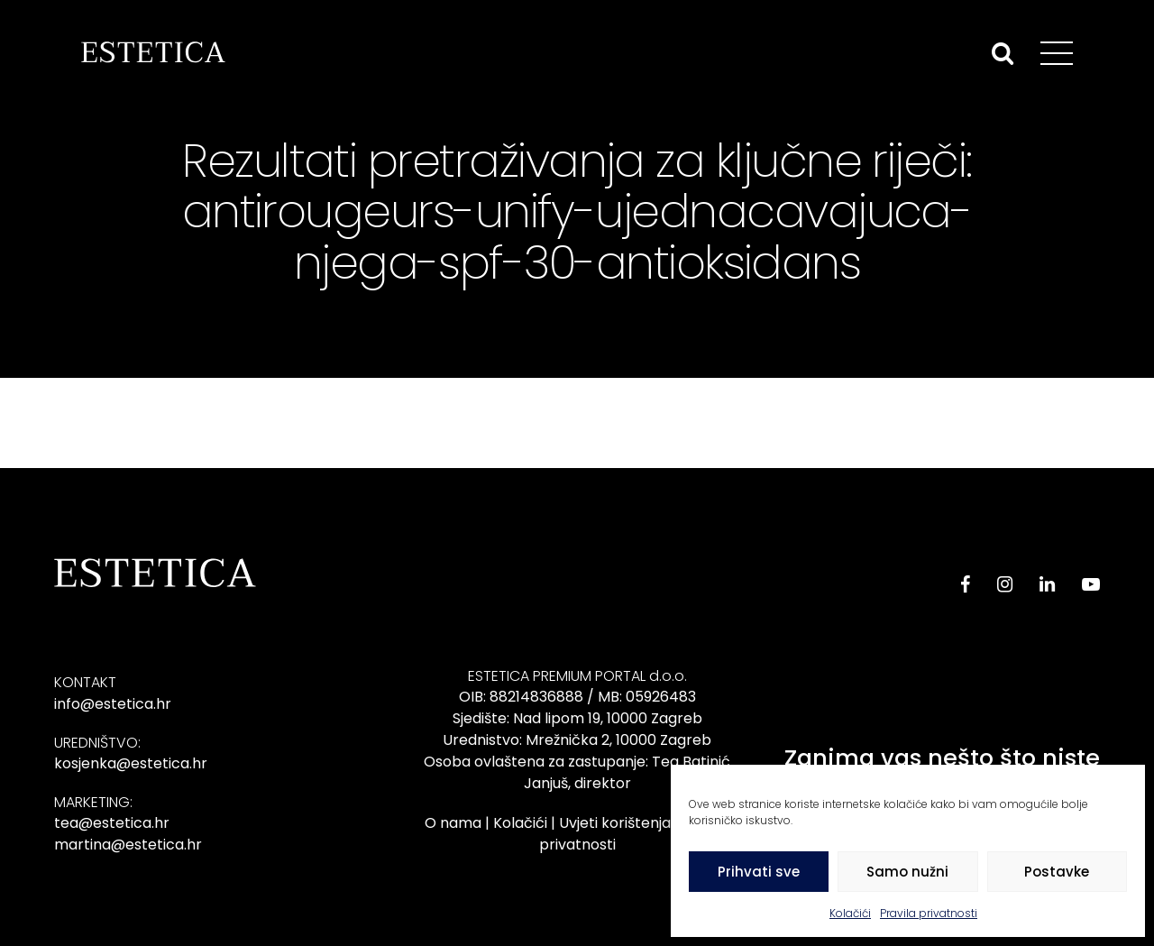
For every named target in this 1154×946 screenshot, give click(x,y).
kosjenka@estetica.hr (130, 763)
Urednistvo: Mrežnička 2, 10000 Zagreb (577, 740)
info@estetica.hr (112, 703)
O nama (453, 823)
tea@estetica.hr (111, 823)
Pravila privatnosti (928, 913)
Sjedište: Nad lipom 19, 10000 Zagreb (577, 718)
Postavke (1056, 871)
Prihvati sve (759, 871)
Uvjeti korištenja (615, 823)
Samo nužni (907, 871)
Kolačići (850, 913)
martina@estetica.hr (128, 844)
